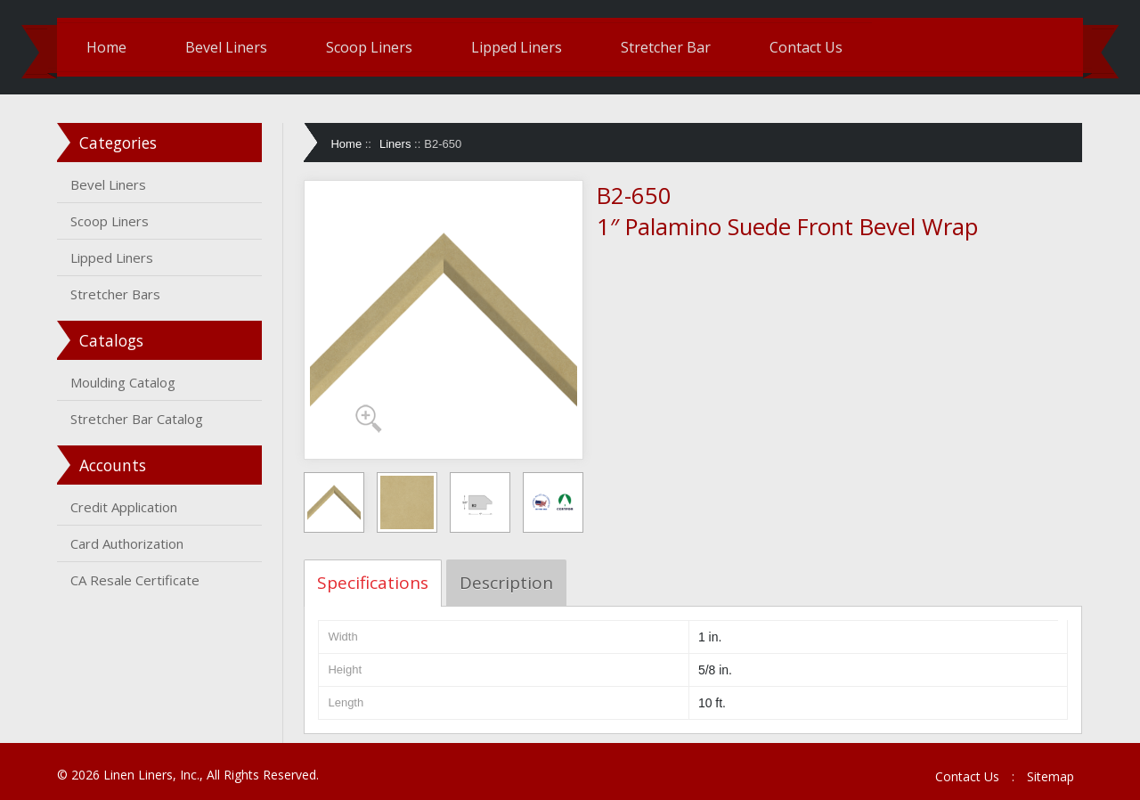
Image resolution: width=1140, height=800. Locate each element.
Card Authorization (126, 543)
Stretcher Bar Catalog (136, 419)
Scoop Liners (369, 47)
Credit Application (123, 507)
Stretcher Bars (115, 294)
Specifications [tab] (372, 582)
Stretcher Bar (666, 47)
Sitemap (1050, 776)
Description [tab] (506, 582)
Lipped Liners (516, 47)
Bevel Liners (226, 47)
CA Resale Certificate (135, 580)
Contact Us (806, 47)
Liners (395, 144)
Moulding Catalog (122, 382)
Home (106, 47)
